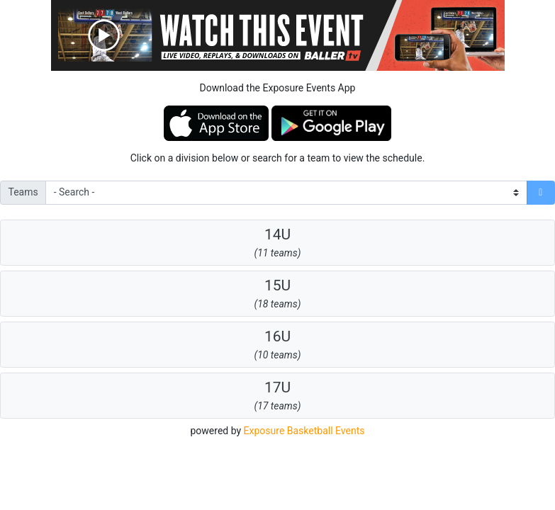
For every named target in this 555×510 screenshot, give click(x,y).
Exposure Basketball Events (304, 430)
